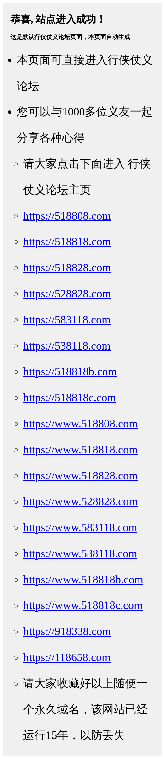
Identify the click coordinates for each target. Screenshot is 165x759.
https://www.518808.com (80, 423)
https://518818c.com (69, 397)
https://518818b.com (70, 371)
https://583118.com (67, 319)
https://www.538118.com (80, 553)
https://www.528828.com (80, 501)
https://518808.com (67, 216)
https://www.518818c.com (83, 605)
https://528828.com (67, 293)
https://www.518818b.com (83, 579)
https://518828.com (67, 267)
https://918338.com (67, 631)
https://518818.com (67, 241)
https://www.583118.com (80, 527)
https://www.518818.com (80, 449)
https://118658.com (67, 657)
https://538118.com (67, 345)
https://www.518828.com (80, 475)
